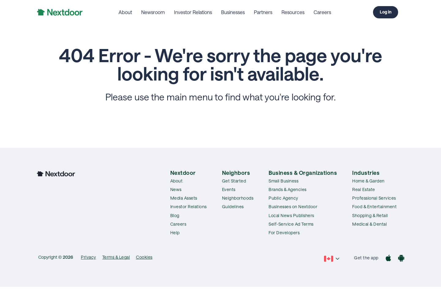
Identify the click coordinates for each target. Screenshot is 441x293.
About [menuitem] (125, 12)
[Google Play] (401, 259)
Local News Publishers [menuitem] (291, 215)
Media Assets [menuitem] (183, 198)
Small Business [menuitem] (283, 180)
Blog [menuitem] (174, 215)
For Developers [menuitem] (284, 232)
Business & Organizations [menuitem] (303, 172)
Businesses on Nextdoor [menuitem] (293, 206)
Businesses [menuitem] (233, 12)
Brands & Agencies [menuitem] (288, 189)
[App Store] (388, 259)
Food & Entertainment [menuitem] (374, 206)
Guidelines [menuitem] (233, 206)
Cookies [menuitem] (144, 257)
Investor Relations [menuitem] (193, 12)
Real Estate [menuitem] (363, 189)
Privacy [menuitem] (88, 257)
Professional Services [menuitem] (374, 198)
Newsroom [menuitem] (153, 12)
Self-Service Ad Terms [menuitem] (291, 224)
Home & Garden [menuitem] (368, 180)
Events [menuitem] (229, 189)
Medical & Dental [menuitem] (369, 224)
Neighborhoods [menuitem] (238, 198)
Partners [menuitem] (263, 12)
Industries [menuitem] (365, 172)
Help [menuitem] (175, 232)
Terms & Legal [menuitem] (116, 257)
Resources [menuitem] (292, 12)
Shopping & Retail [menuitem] (370, 215)
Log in (385, 11)
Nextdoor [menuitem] (183, 172)
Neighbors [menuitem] (236, 172)
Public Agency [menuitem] (283, 198)
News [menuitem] (176, 189)
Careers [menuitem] (322, 12)
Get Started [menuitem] (234, 180)
